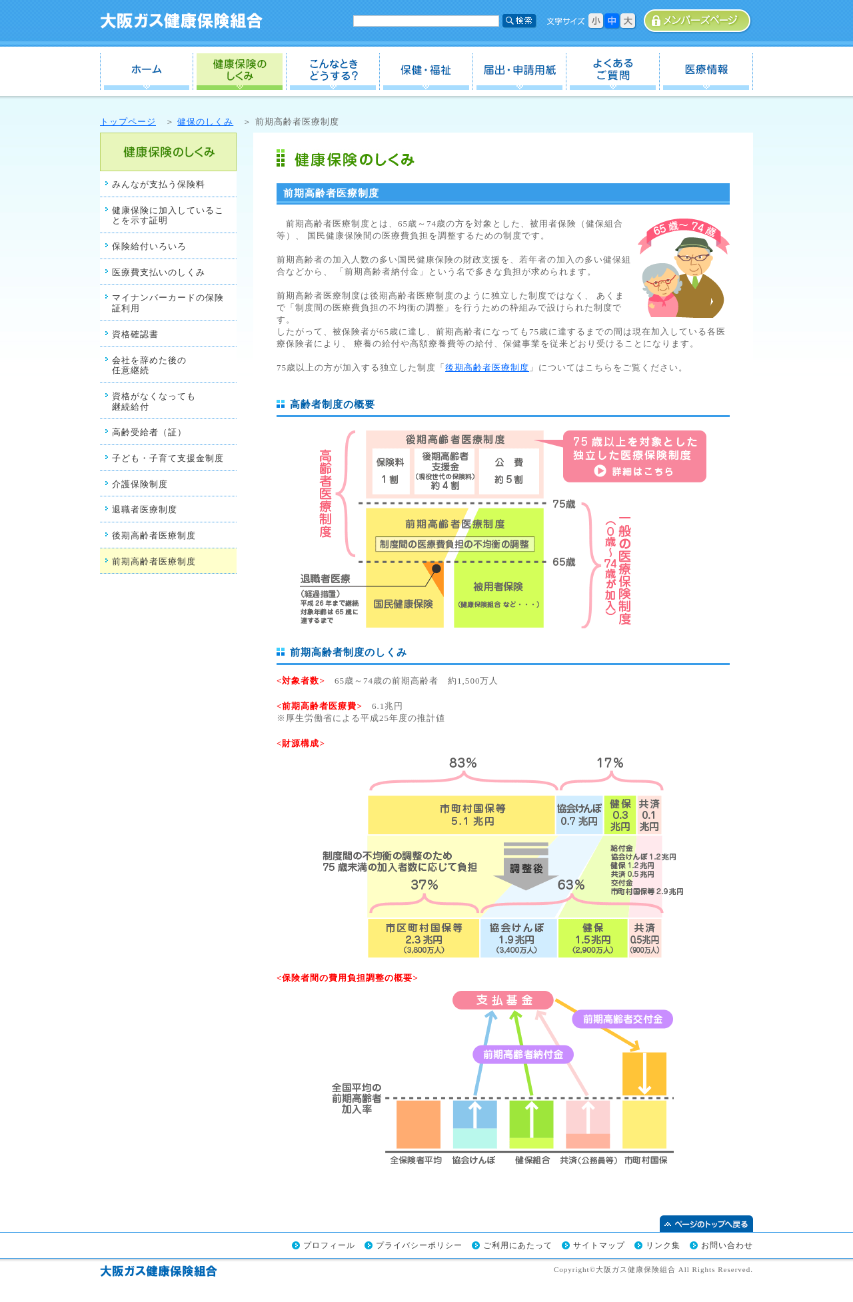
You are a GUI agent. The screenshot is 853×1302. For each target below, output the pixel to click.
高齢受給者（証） (149, 432)
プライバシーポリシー (419, 1245)
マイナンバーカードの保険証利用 (168, 303)
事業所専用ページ (698, 21)
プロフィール (329, 1245)
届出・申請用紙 (519, 71)
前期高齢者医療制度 (154, 561)
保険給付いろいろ (149, 246)
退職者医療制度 (144, 509)
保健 (426, 71)
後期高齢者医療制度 (154, 535)
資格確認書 (135, 334)
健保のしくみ (240, 71)
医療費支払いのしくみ (158, 272)
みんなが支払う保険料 (158, 184)
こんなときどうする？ (333, 71)
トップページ (128, 122)
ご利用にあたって (517, 1245)
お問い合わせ (727, 1245)
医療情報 (706, 71)
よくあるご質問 (613, 71)
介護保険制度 (140, 484)
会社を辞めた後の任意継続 (149, 365)
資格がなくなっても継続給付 (154, 401)
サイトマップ (599, 1245)
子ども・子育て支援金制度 (168, 458)
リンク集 (663, 1245)
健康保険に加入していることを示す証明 (168, 215)
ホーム (146, 71)
